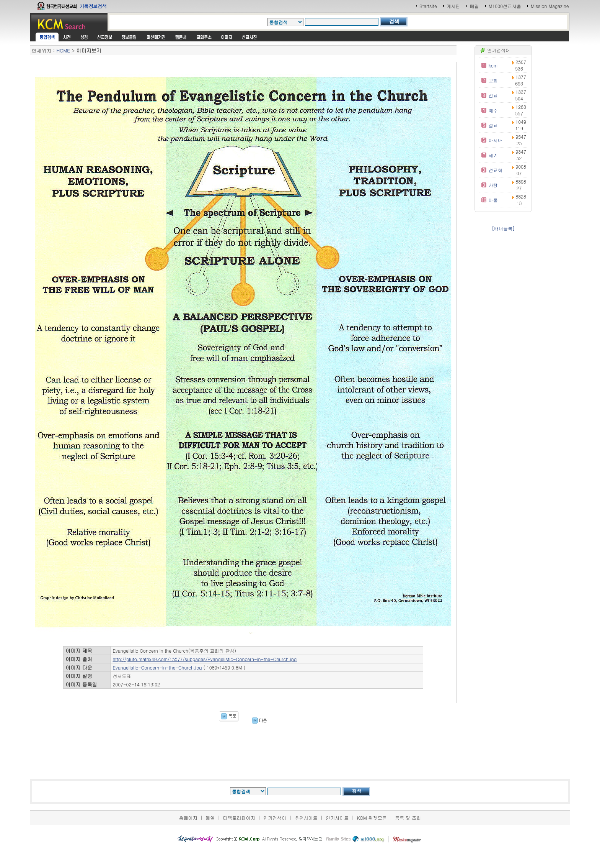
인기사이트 (337, 817)
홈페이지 (188, 817)
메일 (474, 6)
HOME (63, 50)
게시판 (453, 6)
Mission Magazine (550, 6)
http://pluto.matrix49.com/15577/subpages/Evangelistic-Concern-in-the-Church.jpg (204, 659)
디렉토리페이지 (239, 817)
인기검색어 (274, 817)
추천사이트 (306, 817)
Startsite (428, 6)
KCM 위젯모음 (372, 817)
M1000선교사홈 (505, 6)
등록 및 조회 (408, 817)
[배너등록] (503, 228)
